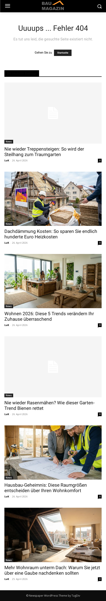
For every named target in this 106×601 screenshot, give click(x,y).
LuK (6, 160)
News (9, 141)
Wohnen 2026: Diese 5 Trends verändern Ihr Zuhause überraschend (49, 316)
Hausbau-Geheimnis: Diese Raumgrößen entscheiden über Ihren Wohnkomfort (45, 487)
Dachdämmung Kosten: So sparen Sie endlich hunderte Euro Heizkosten (50, 234)
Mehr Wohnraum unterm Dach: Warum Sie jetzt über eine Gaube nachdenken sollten (52, 570)
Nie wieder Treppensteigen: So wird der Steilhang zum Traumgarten (44, 151)
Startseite (62, 52)
